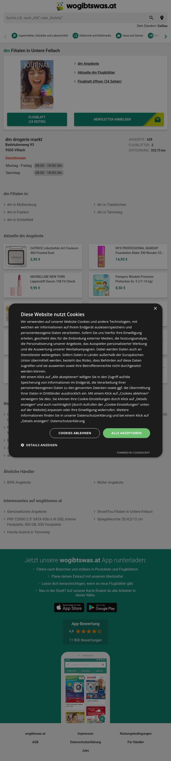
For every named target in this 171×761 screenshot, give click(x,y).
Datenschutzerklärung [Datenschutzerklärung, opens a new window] (68, 421)
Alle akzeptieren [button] (126, 433)
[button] (39, 445)
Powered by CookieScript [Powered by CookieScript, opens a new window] (133, 452)
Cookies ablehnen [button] (75, 433)
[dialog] (85, 380)
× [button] (155, 308)
